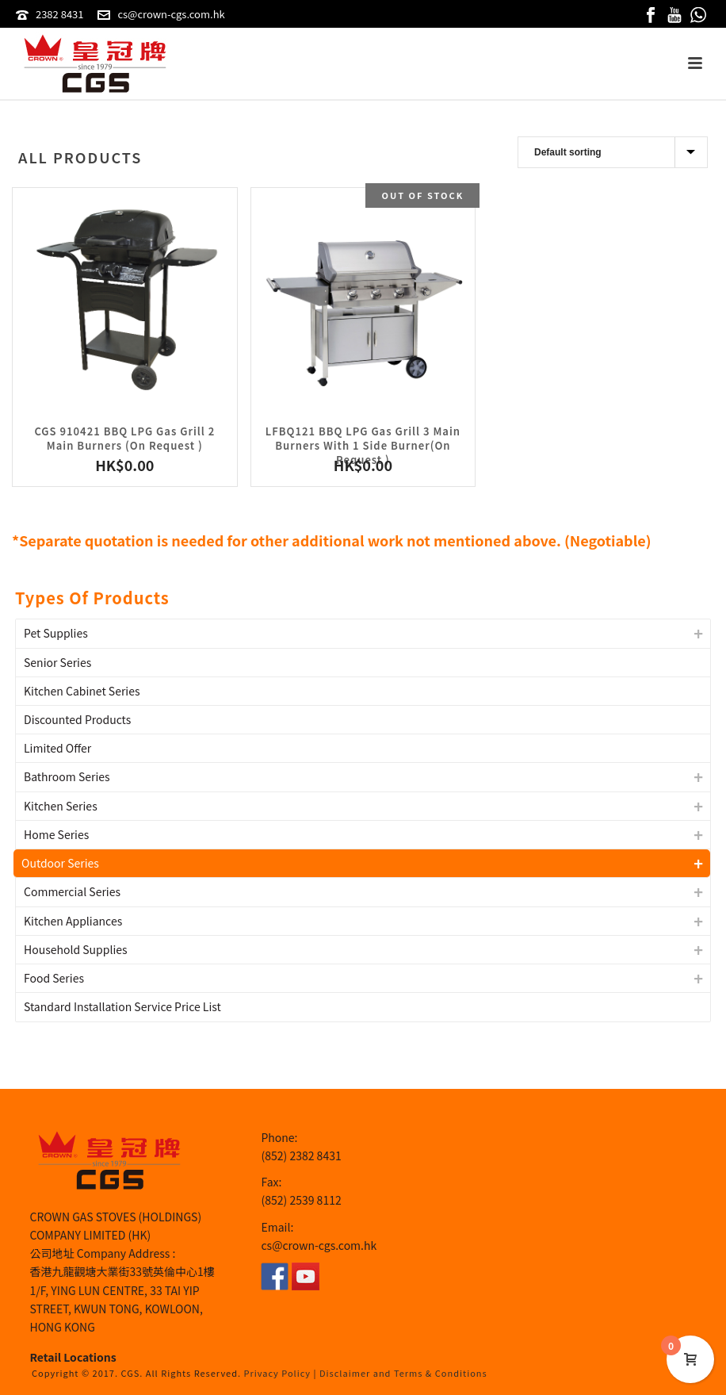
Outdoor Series (60, 863)
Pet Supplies (56, 633)
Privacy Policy (277, 1372)
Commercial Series (72, 891)
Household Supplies (76, 949)
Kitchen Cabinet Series (82, 691)
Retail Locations (73, 1357)
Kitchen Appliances (73, 921)
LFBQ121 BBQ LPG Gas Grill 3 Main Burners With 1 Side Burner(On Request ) (363, 445)
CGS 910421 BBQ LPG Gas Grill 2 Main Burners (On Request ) (124, 438)
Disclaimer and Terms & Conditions (403, 1372)
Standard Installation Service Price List (122, 1006)
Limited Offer (57, 748)
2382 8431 (60, 13)
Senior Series (57, 662)
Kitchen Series (60, 806)
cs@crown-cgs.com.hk (170, 13)
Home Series (56, 834)
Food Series (54, 978)
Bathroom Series (67, 776)
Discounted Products (77, 719)
